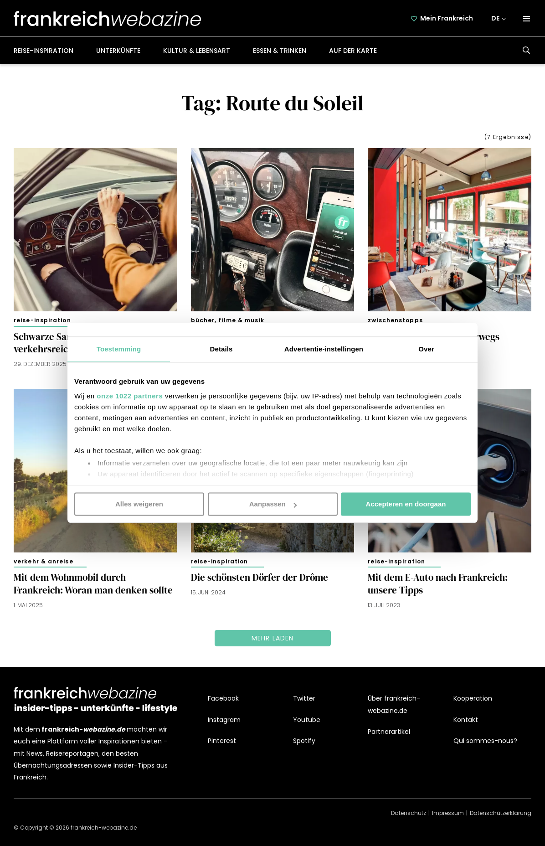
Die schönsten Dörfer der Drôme (259, 577)
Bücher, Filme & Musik (227, 320)
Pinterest (222, 740)
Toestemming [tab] (119, 349)
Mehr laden (273, 638)
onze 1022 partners (130, 396)
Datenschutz (408, 813)
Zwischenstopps (395, 320)
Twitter (304, 698)
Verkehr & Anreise (43, 561)
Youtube (306, 719)
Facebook (223, 698)
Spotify (304, 740)
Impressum (448, 813)
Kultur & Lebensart (196, 50)
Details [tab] (221, 349)
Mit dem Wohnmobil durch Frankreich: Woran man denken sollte (93, 584)
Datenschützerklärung (500, 813)
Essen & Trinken (279, 50)
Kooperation (472, 698)
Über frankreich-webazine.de (394, 704)
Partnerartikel (389, 731)
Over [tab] (426, 349)
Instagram (224, 719)
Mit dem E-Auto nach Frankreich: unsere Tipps (438, 584)
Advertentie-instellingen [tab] (323, 349)
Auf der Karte (353, 50)
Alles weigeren (139, 504)
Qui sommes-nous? (485, 740)
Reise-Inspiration (43, 50)
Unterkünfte (118, 50)
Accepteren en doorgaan (406, 504)
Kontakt (465, 719)
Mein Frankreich (446, 18)
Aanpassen (273, 504)
